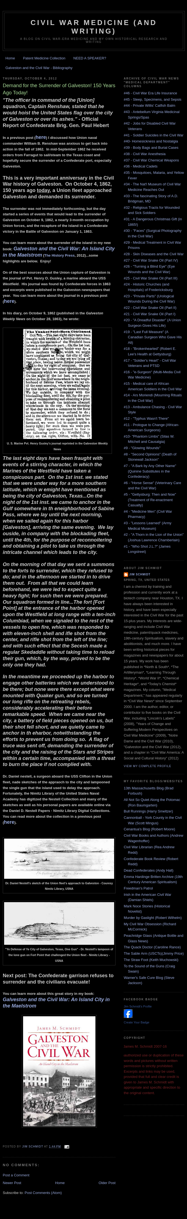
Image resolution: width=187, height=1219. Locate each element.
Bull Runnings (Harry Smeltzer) (148, 811)
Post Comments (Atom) (43, 1193)
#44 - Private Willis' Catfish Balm (149, 105)
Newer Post (12, 1183)
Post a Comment (16, 1175)
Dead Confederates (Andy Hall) (149, 870)
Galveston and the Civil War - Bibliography (39, 68)
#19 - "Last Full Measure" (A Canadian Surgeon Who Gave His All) (153, 337)
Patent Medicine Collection (44, 58)
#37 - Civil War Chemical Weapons (151, 160)
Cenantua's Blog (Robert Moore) (149, 829)
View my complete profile (147, 766)
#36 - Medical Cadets (141, 166)
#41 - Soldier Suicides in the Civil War (153, 135)
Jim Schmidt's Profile (138, 1006)
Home (10, 58)
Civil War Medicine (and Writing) (94, 26)
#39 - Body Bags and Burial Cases (151, 147)
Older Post (107, 1183)
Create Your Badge (136, 1022)
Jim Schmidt (139, 574)
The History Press (59, 255)
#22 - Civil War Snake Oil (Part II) (150, 308)
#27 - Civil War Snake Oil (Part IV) (151, 260)
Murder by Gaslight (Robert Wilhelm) (153, 918)
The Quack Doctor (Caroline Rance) (152, 947)
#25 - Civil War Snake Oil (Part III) (150, 278)
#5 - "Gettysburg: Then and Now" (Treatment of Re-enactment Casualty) (150, 499)
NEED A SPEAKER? (89, 58)
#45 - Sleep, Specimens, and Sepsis (153, 99)
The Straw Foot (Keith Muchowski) (151, 960)
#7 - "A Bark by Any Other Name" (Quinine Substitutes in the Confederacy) (150, 471)
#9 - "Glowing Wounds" (142, 448)
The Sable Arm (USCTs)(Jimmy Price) (154, 953)
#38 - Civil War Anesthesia (145, 154)
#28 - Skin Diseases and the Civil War (154, 254)
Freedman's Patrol (138, 888)
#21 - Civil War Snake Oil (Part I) (149, 314)
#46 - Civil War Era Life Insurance (150, 93)
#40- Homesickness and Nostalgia (151, 141)
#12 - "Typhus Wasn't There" (146, 418)
